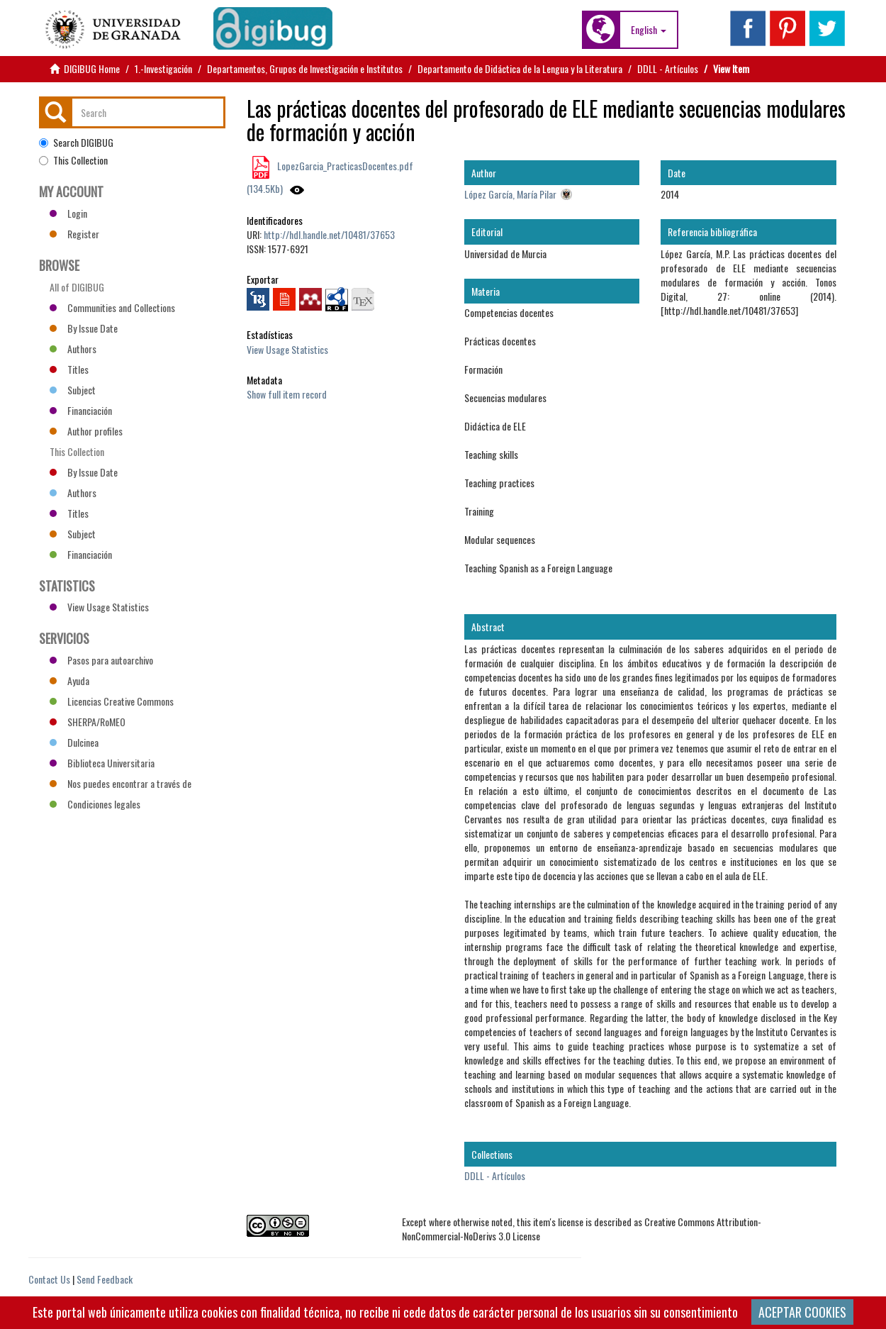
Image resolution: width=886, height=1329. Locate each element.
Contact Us (49, 1279)
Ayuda (69, 680)
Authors (73, 348)
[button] (648, 30)
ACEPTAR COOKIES (802, 1312)
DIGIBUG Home (92, 68)
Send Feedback (105, 1279)
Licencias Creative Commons (112, 701)
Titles (69, 369)
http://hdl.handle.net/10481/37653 (329, 234)
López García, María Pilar (510, 194)
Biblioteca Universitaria (102, 762)
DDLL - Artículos (667, 68)
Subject (73, 389)
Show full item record (287, 394)
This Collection (73, 160)
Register (74, 233)
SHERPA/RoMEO (87, 721)
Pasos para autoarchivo (101, 659)
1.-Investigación (163, 68)
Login (68, 213)
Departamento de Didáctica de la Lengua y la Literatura (519, 68)
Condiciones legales (95, 803)
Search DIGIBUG (76, 142)
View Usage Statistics (287, 349)
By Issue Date (84, 328)
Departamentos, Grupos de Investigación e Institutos (305, 68)
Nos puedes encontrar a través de (120, 783)
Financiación (81, 410)
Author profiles (86, 430)
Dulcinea (74, 742)
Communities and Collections (112, 307)
